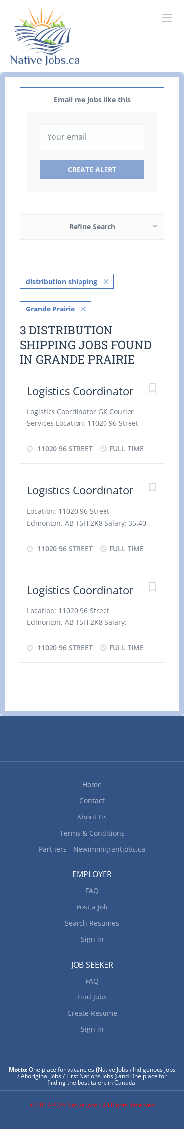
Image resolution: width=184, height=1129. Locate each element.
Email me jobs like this (92, 99)
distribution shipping (61, 281)
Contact (92, 800)
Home (92, 784)
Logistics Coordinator (80, 390)
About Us (92, 816)
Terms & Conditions (92, 833)
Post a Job (92, 906)
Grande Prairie (50, 308)
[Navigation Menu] (167, 17)
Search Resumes (92, 923)
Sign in (92, 939)
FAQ (92, 890)
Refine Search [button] (92, 226)
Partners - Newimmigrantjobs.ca (92, 849)
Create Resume (92, 1013)
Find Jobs (92, 996)
